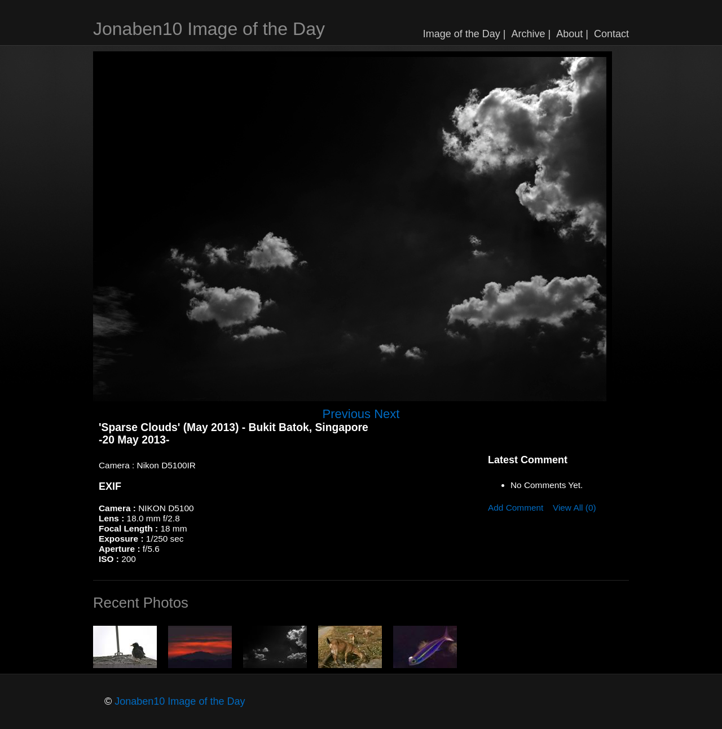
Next (386, 414)
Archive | (531, 33)
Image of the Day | (464, 33)
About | (572, 33)
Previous (347, 414)
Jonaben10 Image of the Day (209, 29)
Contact (611, 33)
